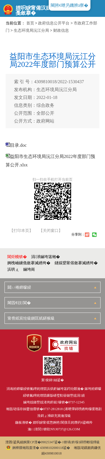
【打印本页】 (21, 231)
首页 (30, 23)
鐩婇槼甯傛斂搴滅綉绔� (76, 263)
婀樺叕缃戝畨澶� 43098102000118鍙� (38, 448)
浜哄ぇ (13, 269)
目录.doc (18, 145)
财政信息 (61, 30)
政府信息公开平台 (53, 23)
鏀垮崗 (29, 269)
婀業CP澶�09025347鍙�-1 (43, 442)
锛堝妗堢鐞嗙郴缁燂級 (82, 442)
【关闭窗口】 (50, 231)
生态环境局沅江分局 (31, 30)
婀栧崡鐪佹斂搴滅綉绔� (28, 263)
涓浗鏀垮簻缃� (45, 257)
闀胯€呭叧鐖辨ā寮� (69, 5)
